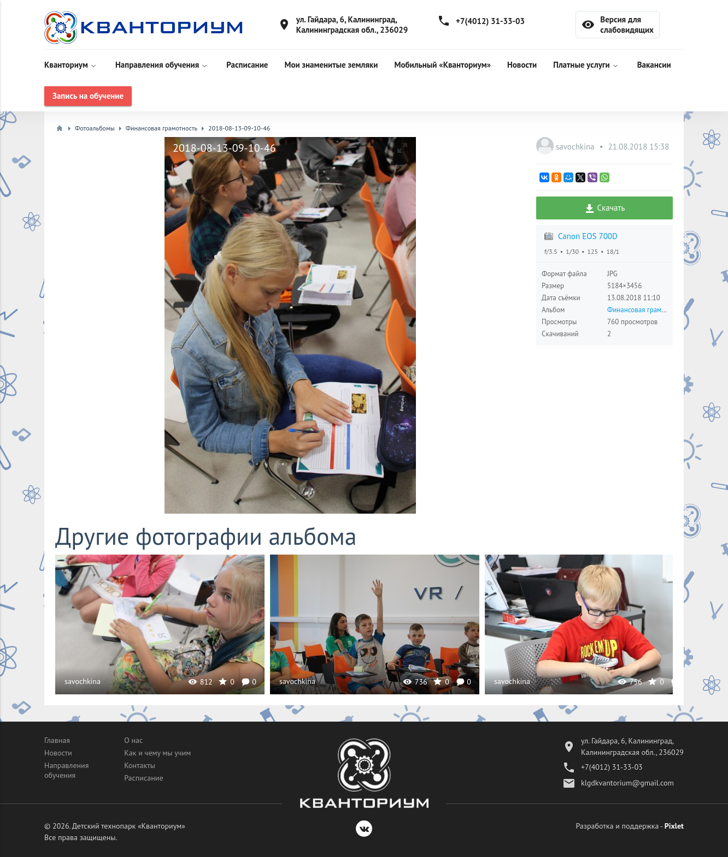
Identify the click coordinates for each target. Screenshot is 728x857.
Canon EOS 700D (588, 236)
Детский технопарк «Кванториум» (128, 826)
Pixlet (674, 826)
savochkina (576, 146)
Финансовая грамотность (646, 309)
